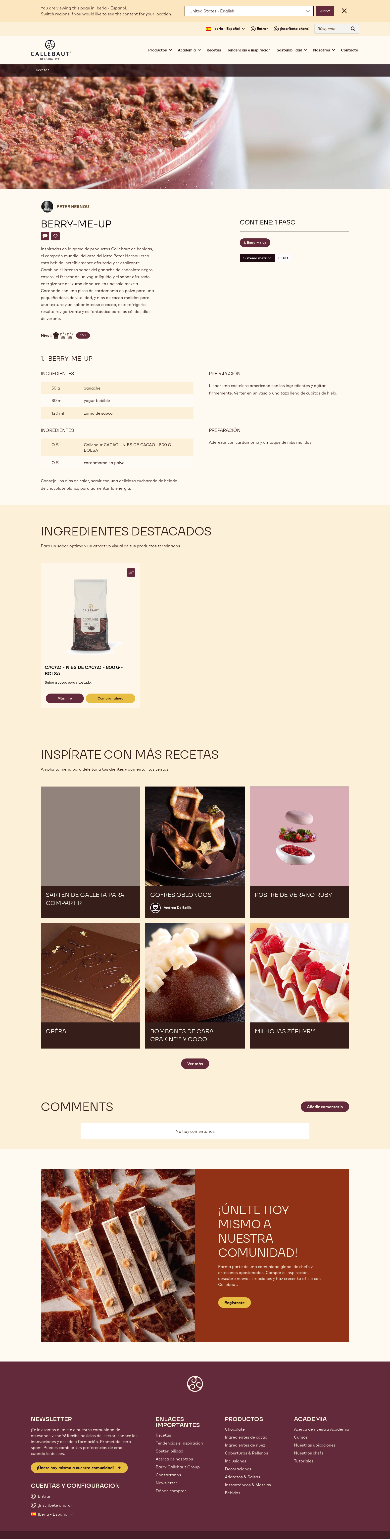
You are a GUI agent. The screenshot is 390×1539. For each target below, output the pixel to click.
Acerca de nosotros (174, 1458)
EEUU (283, 258)
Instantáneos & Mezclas (248, 1484)
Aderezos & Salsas (242, 1476)
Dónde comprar (171, 1490)
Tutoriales (303, 1460)
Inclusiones (235, 1460)
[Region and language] (249, 11)
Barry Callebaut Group (178, 1466)
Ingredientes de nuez (245, 1445)
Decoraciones (238, 1468)
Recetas (214, 50)
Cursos (301, 1437)
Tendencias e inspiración (249, 50)
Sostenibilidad (169, 1451)
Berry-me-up (256, 243)
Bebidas (232, 1492)
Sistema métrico (257, 258)
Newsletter (166, 1482)
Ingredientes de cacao (246, 1437)
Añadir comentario (325, 1106)
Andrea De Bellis (178, 907)
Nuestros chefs (308, 1453)
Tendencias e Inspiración (179, 1443)
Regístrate (234, 1302)
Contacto (349, 50)
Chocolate (235, 1429)
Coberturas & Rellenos (246, 1453)
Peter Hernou (73, 206)
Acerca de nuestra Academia (321, 1429)
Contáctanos (168, 1474)
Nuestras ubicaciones (315, 1445)
